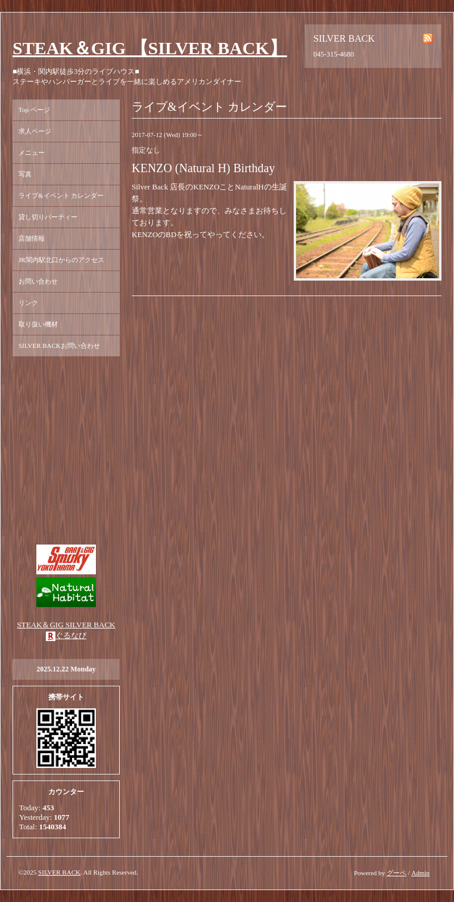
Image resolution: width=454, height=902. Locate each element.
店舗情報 (31, 238)
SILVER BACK (59, 872)
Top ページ (34, 109)
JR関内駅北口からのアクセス (61, 259)
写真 (25, 174)
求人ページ (34, 131)
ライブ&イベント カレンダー (61, 195)
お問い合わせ (38, 281)
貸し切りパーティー (47, 216)
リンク (28, 302)
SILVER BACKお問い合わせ (59, 345)
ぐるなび (70, 635)
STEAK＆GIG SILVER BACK (66, 624)
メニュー (31, 152)
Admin (420, 872)
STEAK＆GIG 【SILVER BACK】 (150, 48)
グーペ (396, 872)
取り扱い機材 (38, 324)
